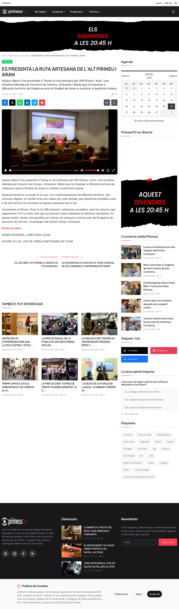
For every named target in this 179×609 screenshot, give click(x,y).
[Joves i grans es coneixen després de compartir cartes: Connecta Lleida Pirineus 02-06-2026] (131, 306)
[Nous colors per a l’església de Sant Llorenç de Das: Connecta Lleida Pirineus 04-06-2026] (131, 270)
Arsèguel (163, 462)
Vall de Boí (142, 448)
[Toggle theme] (176, 3)
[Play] (5, 170)
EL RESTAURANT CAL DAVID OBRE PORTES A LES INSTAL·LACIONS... (99, 549)
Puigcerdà (144, 441)
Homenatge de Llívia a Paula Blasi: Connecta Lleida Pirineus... (159, 286)
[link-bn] (59, 286)
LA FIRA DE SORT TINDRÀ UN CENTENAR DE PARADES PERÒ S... (98, 342)
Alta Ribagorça (163, 434)
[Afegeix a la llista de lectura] (114, 102)
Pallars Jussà (13, 55)
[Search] (173, 11)
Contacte (6, 3)
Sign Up (168, 3)
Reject (137, 594)
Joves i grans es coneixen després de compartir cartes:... (157, 304)
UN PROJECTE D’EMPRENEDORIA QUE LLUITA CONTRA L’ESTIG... (17, 342)
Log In (159, 3)
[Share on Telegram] (35, 102)
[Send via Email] (42, 102)
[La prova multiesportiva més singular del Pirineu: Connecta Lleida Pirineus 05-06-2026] (131, 252)
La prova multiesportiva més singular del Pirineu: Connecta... (159, 250)
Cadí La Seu (128, 441)
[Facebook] (23, 553)
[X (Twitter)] (5, 553)
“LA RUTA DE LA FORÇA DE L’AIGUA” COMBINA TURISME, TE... (98, 387)
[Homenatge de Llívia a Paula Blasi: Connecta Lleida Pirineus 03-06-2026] (131, 288)
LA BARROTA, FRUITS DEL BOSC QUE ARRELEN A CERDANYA (98, 531)
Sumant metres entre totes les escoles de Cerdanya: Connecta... (158, 322)
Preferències (119, 594)
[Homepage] (14, 11)
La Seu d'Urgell (142, 469)
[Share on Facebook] (5, 102)
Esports (170, 441)
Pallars (158, 441)
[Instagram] (14, 553)
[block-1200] (89, 36)
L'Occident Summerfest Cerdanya (138, 476)
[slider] (40, 170)
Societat (25, 55)
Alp (154, 448)
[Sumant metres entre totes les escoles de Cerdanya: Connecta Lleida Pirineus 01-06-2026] (131, 324)
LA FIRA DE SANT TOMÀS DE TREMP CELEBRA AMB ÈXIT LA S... (59, 387)
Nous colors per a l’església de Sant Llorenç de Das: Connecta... (158, 268)
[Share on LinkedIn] (27, 102)
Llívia (151, 455)
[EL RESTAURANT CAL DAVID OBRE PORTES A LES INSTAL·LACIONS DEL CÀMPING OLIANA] (71, 550)
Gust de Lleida (144, 434)
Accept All (154, 594)
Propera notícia (72, 257)
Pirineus (95, 11)
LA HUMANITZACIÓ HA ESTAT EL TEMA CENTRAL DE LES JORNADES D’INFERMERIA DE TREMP (88, 264)
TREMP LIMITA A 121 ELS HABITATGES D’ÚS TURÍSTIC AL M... (18, 387)
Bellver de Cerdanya (132, 462)
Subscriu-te (168, 542)
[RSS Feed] (32, 553)
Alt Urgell (41, 11)
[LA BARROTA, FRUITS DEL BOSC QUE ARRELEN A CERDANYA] (71, 533)
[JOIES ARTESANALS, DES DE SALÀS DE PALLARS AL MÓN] (71, 568)
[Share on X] (12, 102)
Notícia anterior (47, 257)
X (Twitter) (131, 350)
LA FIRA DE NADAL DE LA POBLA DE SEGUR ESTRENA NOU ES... (58, 342)
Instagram (160, 350)
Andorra (165, 448)
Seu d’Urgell (128, 455)
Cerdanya (59, 11)
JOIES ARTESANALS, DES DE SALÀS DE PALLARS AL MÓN (99, 564)
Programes (77, 11)
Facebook (130, 359)
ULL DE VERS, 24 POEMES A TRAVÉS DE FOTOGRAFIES (36, 264)
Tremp (151, 462)
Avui (4, 55)
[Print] (107, 102)
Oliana (126, 469)
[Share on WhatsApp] (20, 102)
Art (141, 455)
